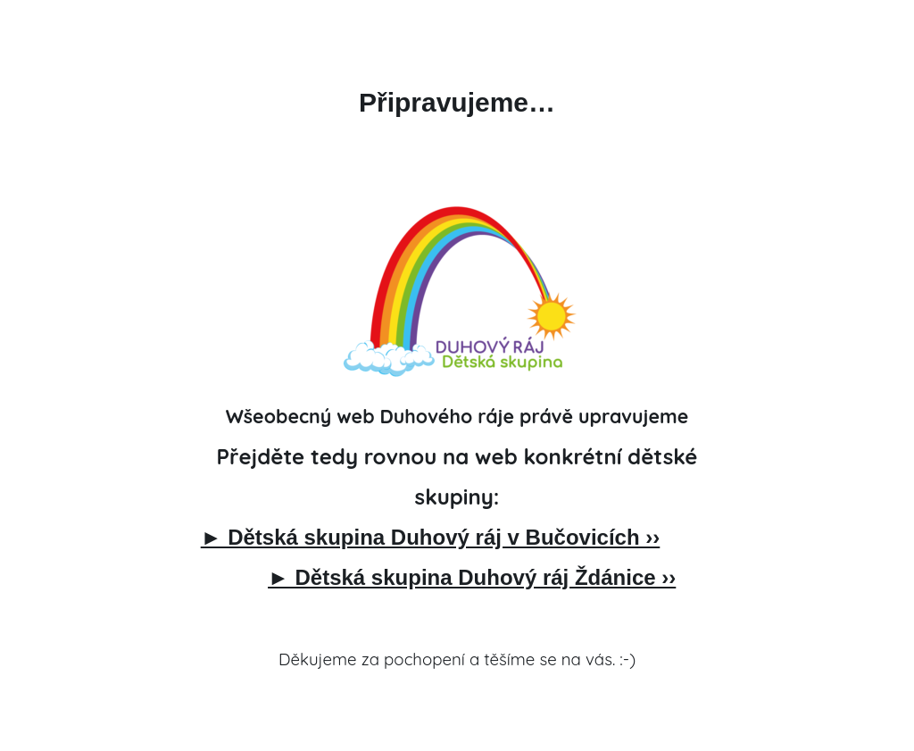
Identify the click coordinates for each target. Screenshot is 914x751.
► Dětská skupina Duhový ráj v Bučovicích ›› (431, 537)
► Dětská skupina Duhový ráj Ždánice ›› (472, 577)
